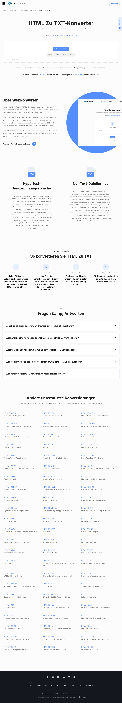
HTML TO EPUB (87, 487)
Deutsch (83, 697)
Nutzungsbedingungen (79, 68)
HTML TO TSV (48, 636)
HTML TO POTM (49, 476)
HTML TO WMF (49, 550)
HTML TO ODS (10, 626)
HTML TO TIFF (48, 518)
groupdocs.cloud (72, 35)
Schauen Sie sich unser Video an (16, 144)
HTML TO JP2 (9, 573)
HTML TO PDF (9, 518)
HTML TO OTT (10, 445)
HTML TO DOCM (88, 413)
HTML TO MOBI (10, 497)
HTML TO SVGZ (10, 584)
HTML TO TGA (48, 584)
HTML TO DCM (10, 561)
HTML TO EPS (9, 594)
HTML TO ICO (86, 540)
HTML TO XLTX (49, 626)
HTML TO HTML (10, 508)
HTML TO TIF (86, 518)
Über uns (89, 685)
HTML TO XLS (87, 605)
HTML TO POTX (87, 466)
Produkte (39, 685)
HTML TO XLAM (87, 636)
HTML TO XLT (87, 626)
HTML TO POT (10, 476)
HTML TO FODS (49, 647)
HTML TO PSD (10, 550)
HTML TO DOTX (10, 434)
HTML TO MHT (87, 508)
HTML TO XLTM (10, 636)
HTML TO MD (48, 445)
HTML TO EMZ (48, 573)
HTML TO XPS (48, 594)
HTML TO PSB (87, 584)
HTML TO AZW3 (49, 497)
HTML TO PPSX (87, 455)
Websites (80, 685)
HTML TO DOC (49, 413)
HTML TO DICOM (49, 561)
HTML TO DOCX (10, 424)
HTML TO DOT (49, 424)
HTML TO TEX (87, 594)
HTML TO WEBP (87, 561)
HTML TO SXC (87, 647)
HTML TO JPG (9, 529)
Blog (72, 685)
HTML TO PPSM (10, 487)
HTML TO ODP (10, 466)
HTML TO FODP (49, 487)
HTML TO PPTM (87, 476)
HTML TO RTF (48, 434)
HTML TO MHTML (50, 508)
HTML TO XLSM (49, 615)
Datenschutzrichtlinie (98, 68)
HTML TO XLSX (10, 615)
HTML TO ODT (87, 434)
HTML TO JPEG (49, 529)
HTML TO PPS (9, 455)
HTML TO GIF (9, 540)
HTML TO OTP (48, 466)
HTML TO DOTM (88, 424)
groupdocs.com (59, 35)
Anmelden (114, 4)
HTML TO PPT (87, 445)
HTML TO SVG (10, 413)
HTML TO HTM (87, 497)
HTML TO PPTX (49, 455)
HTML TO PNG (87, 529)
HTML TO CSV (10, 647)
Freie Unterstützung (52, 685)
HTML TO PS (9, 605)
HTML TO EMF (87, 550)
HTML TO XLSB (87, 615)
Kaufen (65, 685)
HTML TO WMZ (87, 573)
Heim (31, 685)
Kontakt (72, 697)
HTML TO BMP (48, 540)
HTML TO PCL (48, 605)
